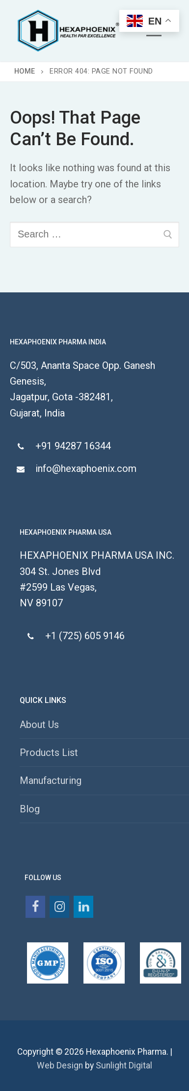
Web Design (60, 1065)
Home (24, 71)
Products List (49, 752)
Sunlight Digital (124, 1065)
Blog (30, 809)
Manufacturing (50, 780)
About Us (39, 724)
